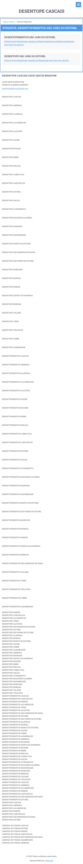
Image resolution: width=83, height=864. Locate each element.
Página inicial (8, 21)
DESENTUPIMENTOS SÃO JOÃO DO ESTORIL (29, 37)
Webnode (49, 860)
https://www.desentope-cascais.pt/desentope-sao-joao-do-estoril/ (36, 60)
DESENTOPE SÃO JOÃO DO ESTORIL (25, 56)
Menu (78, 4)
